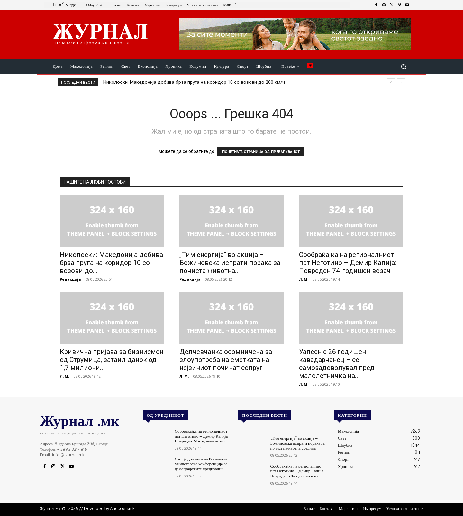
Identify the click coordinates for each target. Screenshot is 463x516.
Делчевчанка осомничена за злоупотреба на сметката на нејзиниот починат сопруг (225, 360)
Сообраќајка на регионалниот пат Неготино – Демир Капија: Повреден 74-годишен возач (347, 263)
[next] (401, 82)
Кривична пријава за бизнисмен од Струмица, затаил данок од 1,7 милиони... (111, 360)
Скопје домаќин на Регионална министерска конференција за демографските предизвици (202, 463)
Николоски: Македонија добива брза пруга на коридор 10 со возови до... (111, 263)
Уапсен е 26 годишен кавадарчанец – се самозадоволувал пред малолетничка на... (337, 364)
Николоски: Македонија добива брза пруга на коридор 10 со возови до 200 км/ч (194, 82)
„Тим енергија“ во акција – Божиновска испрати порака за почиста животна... (229, 263)
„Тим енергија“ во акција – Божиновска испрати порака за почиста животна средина (297, 442)
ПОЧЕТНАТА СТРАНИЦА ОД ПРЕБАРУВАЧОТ (261, 152)
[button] (403, 66)
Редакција (70, 279)
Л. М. (303, 279)
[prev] (391, 82)
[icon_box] (230, 5)
